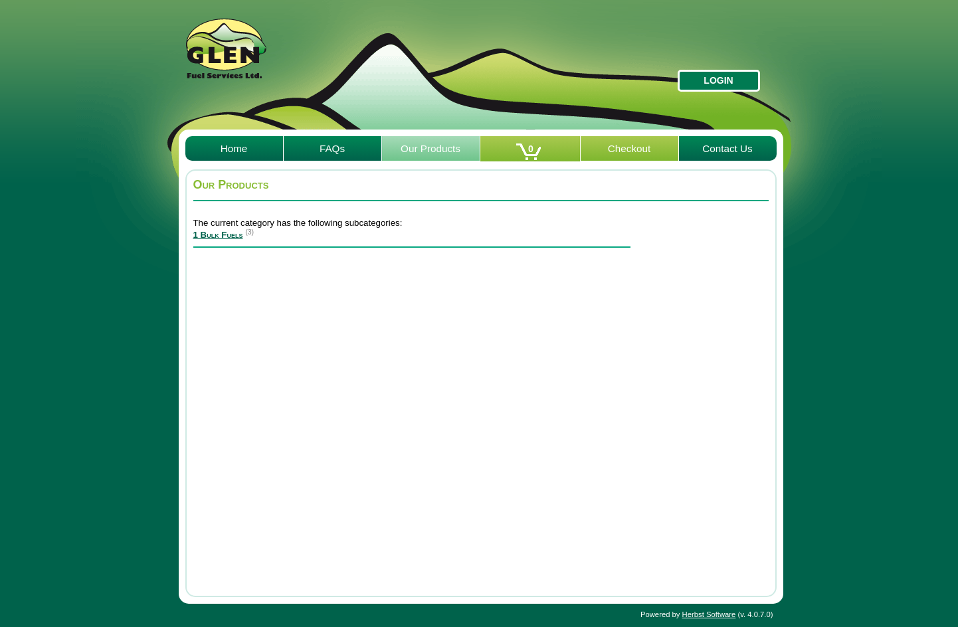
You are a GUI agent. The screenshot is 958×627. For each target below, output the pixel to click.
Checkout (629, 148)
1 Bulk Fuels (218, 235)
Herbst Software (709, 614)
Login (718, 80)
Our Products (430, 148)
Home (234, 148)
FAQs (332, 148)
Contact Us (727, 148)
